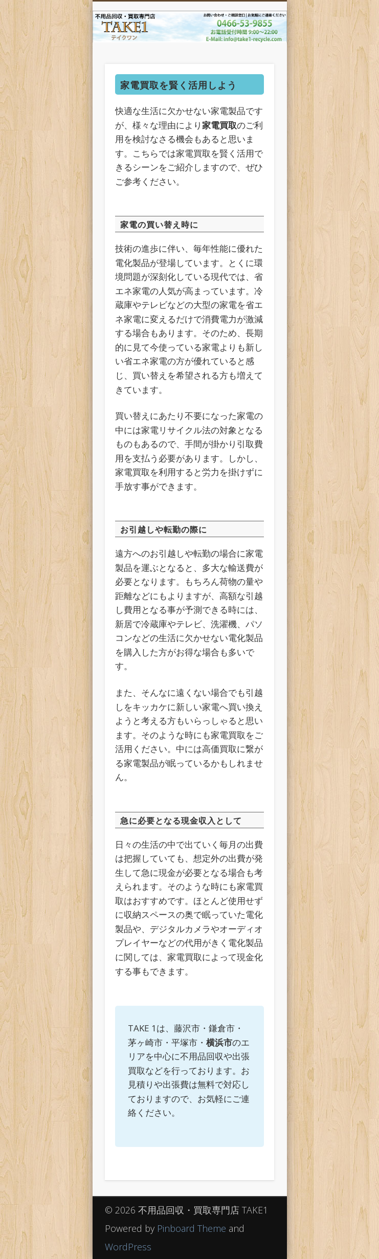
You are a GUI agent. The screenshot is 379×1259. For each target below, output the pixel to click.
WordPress (128, 1247)
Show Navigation (249, 91)
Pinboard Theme (191, 1228)
